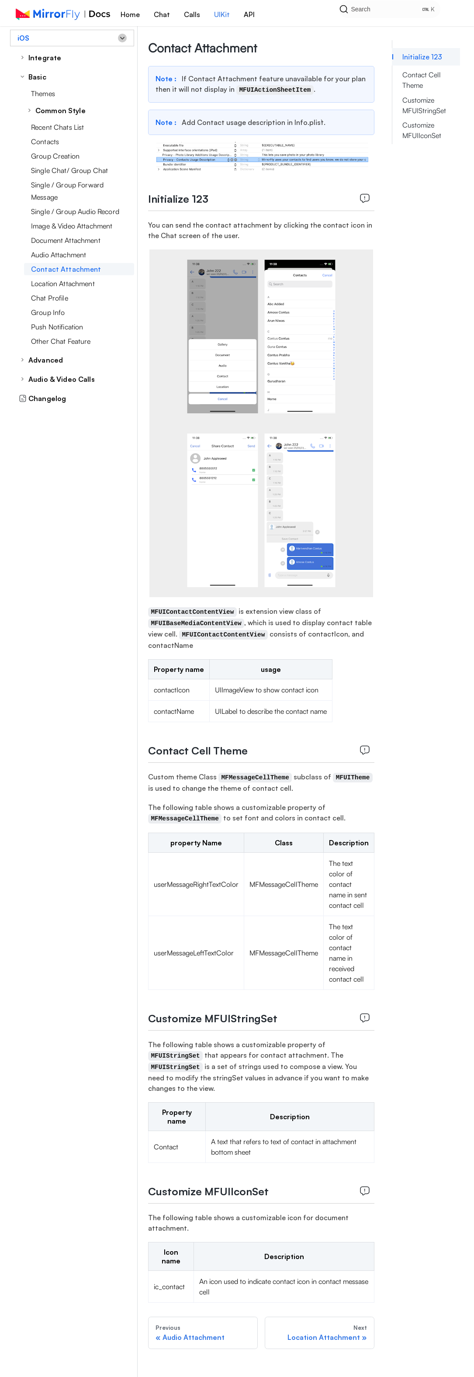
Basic (37, 77)
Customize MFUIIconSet (421, 130)
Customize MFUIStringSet (424, 105)
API (249, 14)
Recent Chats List (57, 127)
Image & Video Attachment (71, 225)
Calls (192, 14)
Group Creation (55, 156)
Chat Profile (49, 298)
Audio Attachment (58, 254)
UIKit (222, 14)
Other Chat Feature (61, 341)
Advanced (45, 360)
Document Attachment (65, 240)
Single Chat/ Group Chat (69, 170)
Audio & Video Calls (61, 379)
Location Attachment (63, 283)
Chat (162, 14)
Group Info (48, 312)
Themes (43, 93)
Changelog (42, 398)
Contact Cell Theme (421, 80)
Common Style (60, 110)
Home (130, 14)
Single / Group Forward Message (67, 190)
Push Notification (57, 326)
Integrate (44, 57)
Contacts (45, 141)
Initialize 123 (422, 56)
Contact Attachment (66, 269)
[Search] (399, 13)
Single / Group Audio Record (75, 211)
